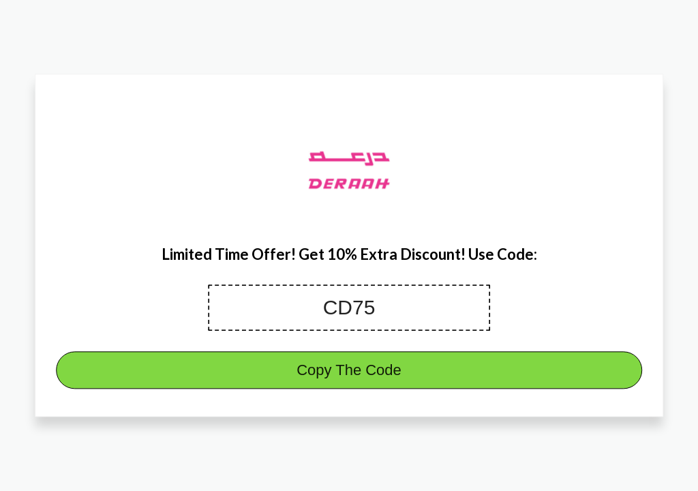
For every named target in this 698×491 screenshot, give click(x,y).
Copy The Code (349, 370)
